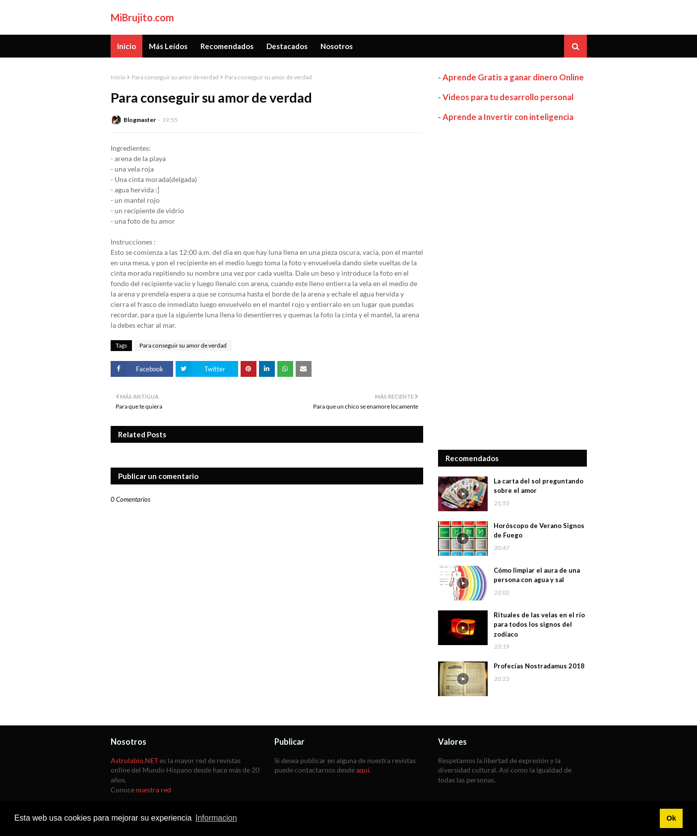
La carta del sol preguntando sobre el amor (538, 486)
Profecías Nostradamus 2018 (539, 666)
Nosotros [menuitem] (336, 46)
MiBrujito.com (142, 17)
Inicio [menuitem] (126, 46)
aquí (363, 770)
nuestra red (153, 789)
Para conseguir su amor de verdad (175, 77)
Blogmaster (140, 119)
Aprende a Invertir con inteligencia (508, 117)
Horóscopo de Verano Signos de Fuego (539, 530)
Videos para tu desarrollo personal (508, 97)
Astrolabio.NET (134, 760)
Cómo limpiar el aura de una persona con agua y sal (537, 575)
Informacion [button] (216, 818)
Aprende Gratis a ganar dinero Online (513, 77)
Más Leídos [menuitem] (168, 46)
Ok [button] (671, 818)
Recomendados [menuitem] (226, 46)
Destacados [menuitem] (287, 46)
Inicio (118, 77)
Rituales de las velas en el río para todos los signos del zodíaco (539, 624)
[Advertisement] (512, 286)
